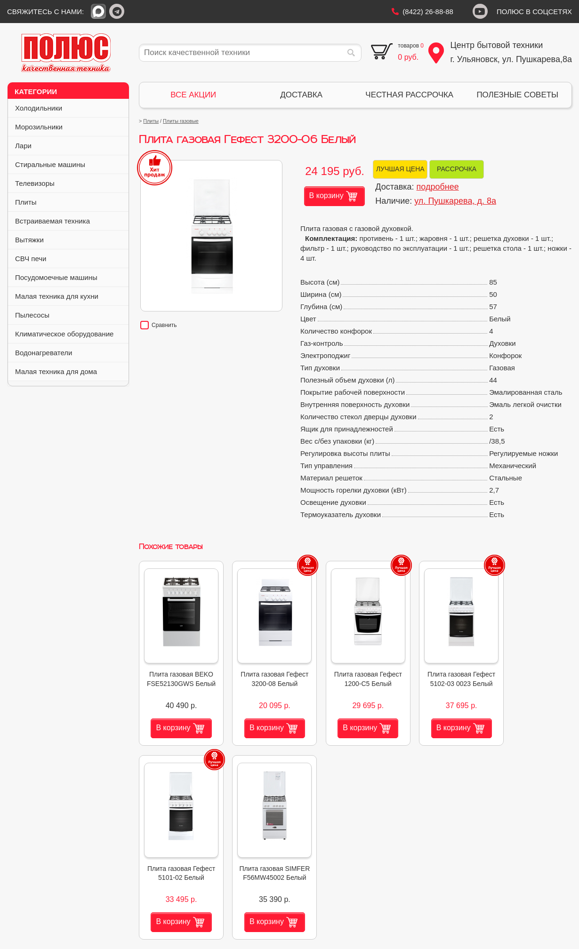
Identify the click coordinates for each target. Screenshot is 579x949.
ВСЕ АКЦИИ (193, 94)
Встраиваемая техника (69, 221)
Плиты (69, 202)
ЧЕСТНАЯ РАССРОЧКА (409, 94)
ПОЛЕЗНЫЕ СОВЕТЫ (517, 94)
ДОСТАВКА (301, 94)
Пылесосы (69, 315)
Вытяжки (69, 240)
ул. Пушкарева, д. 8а (455, 201)
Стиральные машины (69, 164)
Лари (69, 146)
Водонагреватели (69, 353)
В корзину (333, 196)
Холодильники (69, 108)
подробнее (438, 186)
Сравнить (158, 325)
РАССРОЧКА (456, 169)
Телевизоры (69, 183)
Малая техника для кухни (69, 296)
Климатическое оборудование (69, 334)
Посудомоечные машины (69, 277)
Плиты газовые (181, 121)
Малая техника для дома (69, 371)
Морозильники (69, 127)
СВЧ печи (69, 259)
